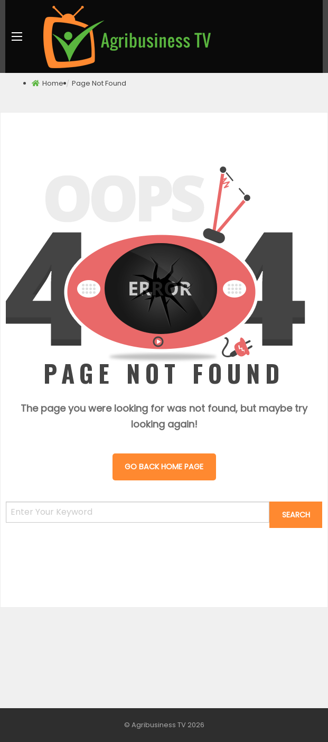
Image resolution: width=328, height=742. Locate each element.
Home (52, 83)
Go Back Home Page (164, 466)
